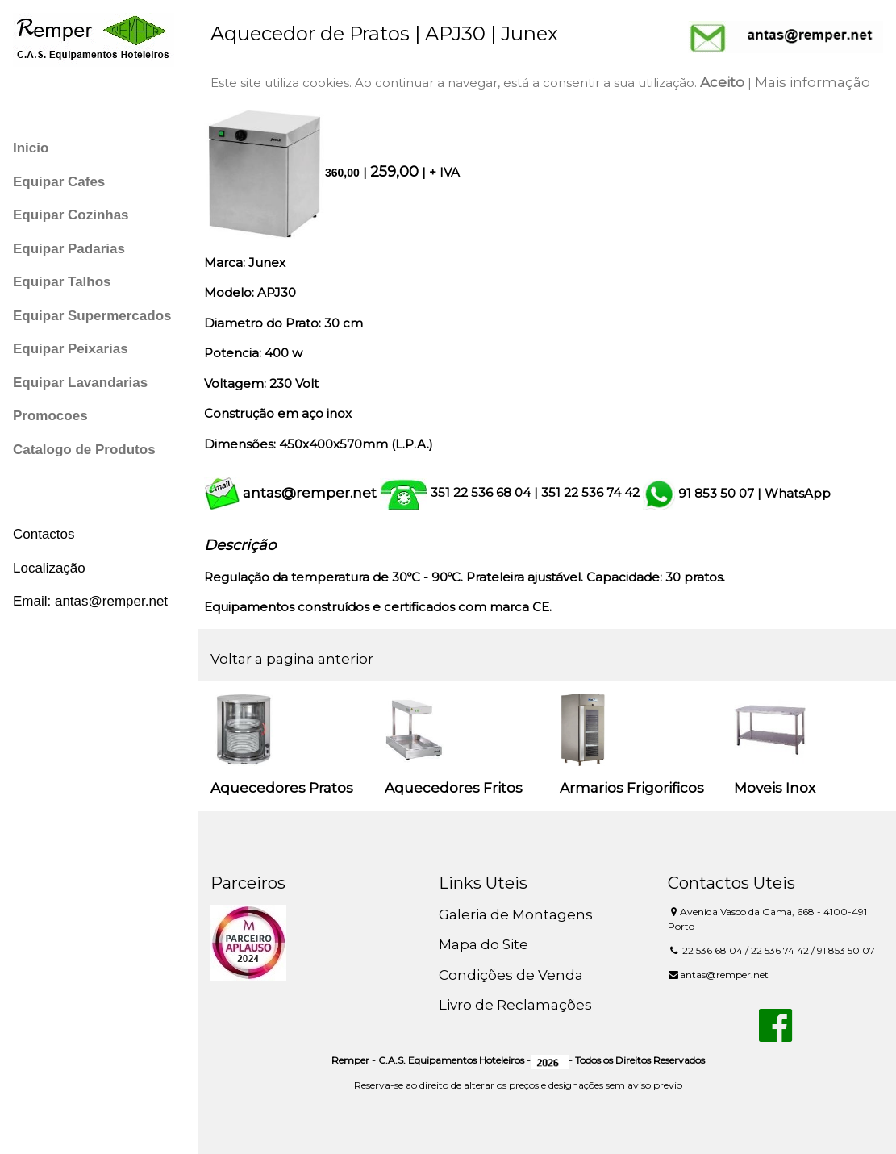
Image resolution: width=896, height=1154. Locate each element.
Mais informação (812, 82)
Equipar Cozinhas (71, 215)
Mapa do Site (483, 944)
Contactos (44, 534)
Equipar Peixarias (70, 348)
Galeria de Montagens (516, 914)
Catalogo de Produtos (84, 449)
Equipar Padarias (69, 248)
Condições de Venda (511, 975)
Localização (49, 568)
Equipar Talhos (62, 282)
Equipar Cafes (59, 182)
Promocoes (50, 415)
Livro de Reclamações (515, 1005)
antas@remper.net (310, 493)
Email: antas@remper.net (90, 601)
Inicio (30, 148)
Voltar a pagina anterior (291, 659)
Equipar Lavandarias (80, 382)
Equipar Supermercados (92, 315)
